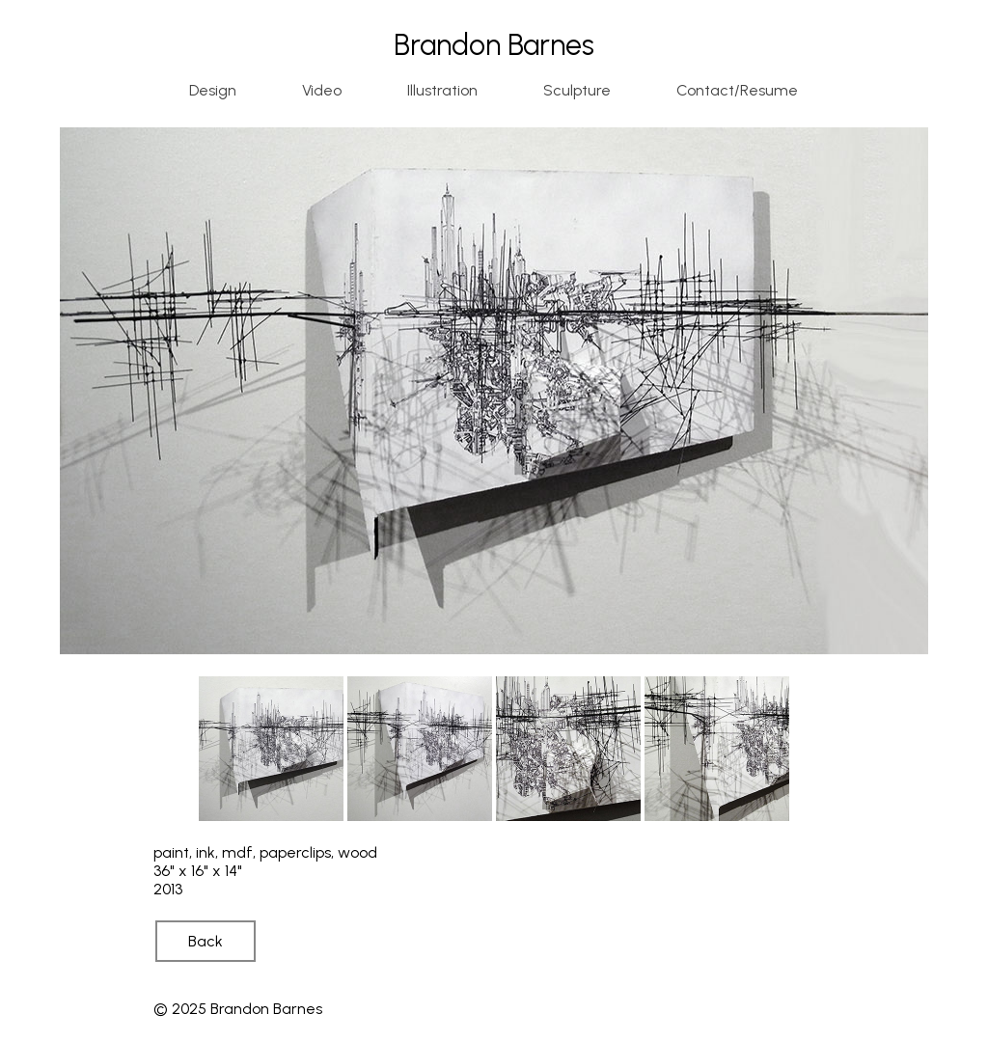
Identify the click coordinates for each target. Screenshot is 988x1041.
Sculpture (577, 90)
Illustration (442, 90)
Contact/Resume (737, 90)
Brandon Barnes (494, 45)
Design (212, 90)
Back (205, 941)
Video (322, 90)
